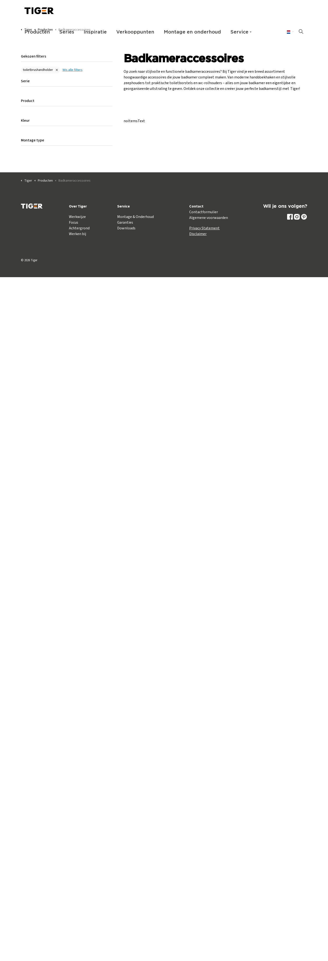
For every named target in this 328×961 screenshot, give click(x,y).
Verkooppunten (135, 32)
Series (66, 32)
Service (239, 32)
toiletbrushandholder (38, 70)
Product (27, 100)
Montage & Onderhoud (135, 216)
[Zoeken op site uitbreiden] (301, 32)
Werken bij (77, 234)
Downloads (126, 228)
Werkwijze (77, 216)
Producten (37, 32)
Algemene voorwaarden (208, 217)
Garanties (125, 222)
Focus (73, 222)
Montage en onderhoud (192, 32)
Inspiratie (95, 32)
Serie (25, 81)
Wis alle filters (72, 70)
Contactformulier (203, 212)
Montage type (32, 140)
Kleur (25, 120)
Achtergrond (79, 228)
